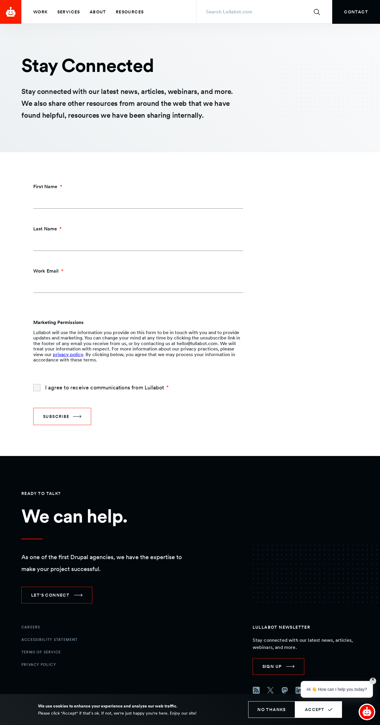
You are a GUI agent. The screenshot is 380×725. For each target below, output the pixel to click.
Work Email (46, 271)
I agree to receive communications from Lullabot (104, 387)
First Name (45, 186)
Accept (314, 709)
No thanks (271, 709)
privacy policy (68, 354)
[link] (356, 12)
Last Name (45, 229)
